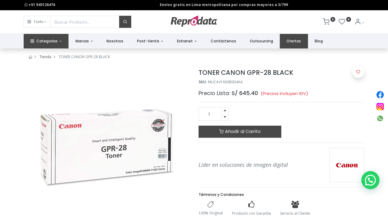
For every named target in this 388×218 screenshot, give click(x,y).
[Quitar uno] (225, 117)
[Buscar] (125, 22)
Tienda (45, 56)
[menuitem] (115, 41)
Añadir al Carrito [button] (240, 131)
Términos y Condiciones (221, 194)
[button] (37, 22)
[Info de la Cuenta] (359, 22)
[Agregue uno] (225, 110)
